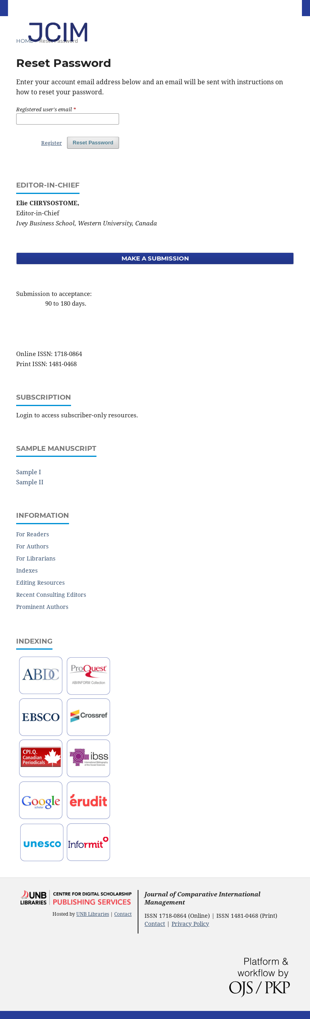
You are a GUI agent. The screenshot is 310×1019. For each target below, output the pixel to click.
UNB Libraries (92, 914)
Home (25, 41)
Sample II (30, 482)
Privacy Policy (190, 923)
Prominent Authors (42, 607)
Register (51, 142)
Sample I (28, 472)
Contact (123, 914)
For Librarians (35, 558)
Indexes (27, 570)
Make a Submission (155, 258)
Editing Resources (40, 582)
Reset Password (93, 143)
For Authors (32, 546)
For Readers (32, 534)
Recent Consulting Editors (51, 594)
